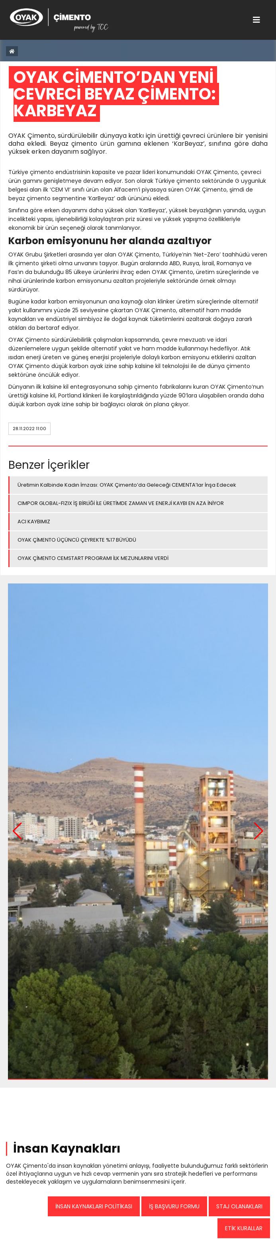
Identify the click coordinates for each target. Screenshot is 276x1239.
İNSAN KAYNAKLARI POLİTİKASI (93, 1206)
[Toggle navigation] (256, 20)
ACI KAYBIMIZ (34, 521)
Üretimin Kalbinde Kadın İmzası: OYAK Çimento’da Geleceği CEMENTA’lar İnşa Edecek (127, 485)
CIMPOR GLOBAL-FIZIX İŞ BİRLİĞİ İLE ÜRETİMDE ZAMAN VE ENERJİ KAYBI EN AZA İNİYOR (121, 503)
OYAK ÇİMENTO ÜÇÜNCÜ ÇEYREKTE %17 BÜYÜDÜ (77, 540)
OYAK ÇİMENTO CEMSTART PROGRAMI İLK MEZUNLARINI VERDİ (93, 558)
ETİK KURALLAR (243, 1228)
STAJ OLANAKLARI (239, 1206)
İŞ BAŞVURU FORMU (174, 1206)
